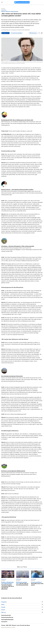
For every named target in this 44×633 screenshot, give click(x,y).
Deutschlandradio (6, 615)
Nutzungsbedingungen (7, 619)
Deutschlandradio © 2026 (8, 627)
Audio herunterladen (17, 33)
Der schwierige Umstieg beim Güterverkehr (12, 376)
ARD (7, 625)
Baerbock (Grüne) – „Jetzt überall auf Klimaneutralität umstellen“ (17, 189)
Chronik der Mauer (25, 625)
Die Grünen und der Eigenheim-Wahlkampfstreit (13, 470)
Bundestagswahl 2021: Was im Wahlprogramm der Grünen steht (17, 120)
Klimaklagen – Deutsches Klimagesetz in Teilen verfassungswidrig (17, 246)
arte (18, 625)
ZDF (10, 625)
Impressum (4, 621)
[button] (2, 2)
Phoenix (14, 625)
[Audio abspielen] (5, 33)
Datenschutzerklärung (7, 617)
